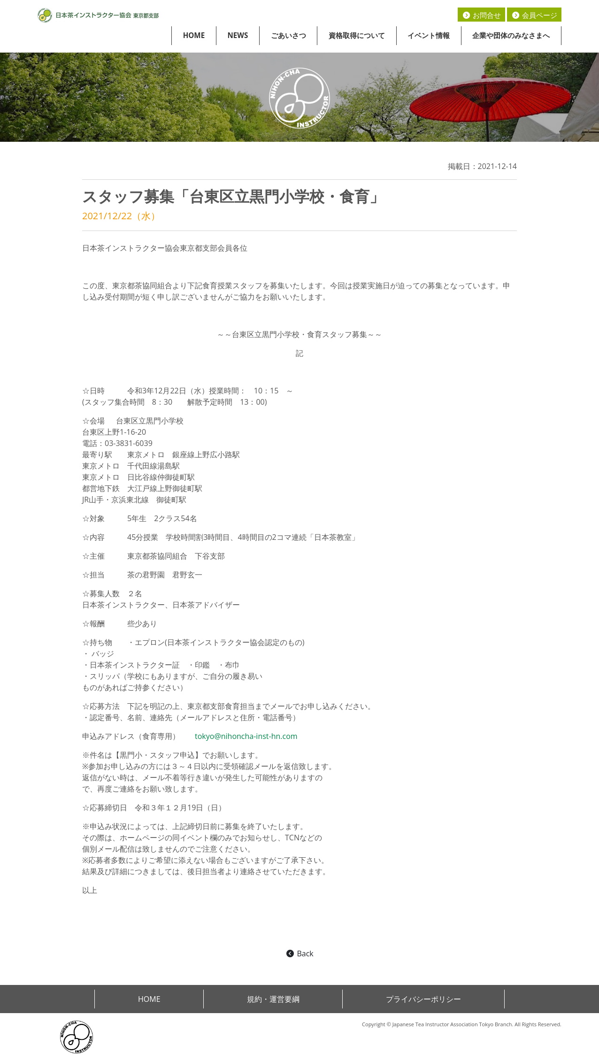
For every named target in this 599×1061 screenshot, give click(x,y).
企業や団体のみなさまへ (511, 35)
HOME (194, 35)
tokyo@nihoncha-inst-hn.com (246, 736)
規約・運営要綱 (273, 999)
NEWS (237, 35)
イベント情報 (428, 35)
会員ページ (534, 15)
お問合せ (481, 15)
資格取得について (357, 35)
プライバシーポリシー (423, 999)
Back (299, 953)
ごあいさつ (288, 35)
